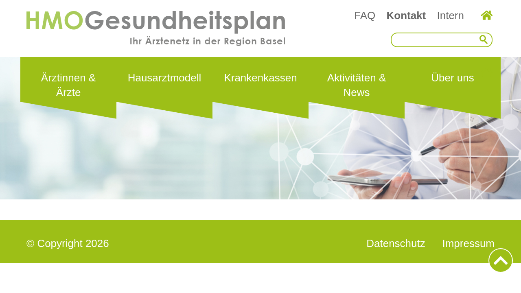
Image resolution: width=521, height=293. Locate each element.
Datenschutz (395, 243)
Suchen (486, 40)
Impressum (468, 243)
